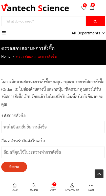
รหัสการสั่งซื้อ (13, 115)
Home (5, 56)
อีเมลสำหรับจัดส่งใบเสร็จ (23, 140)
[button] (92, 8)
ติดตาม (14, 167)
